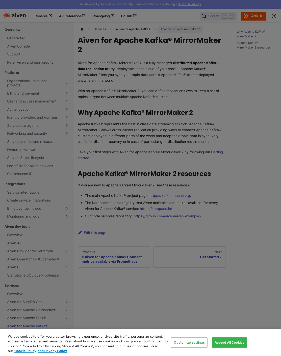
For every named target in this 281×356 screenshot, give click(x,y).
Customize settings (189, 342)
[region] (140, 342)
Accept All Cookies (229, 342)
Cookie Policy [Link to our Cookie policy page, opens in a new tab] (25, 351)
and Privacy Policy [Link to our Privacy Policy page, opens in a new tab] (52, 351)
